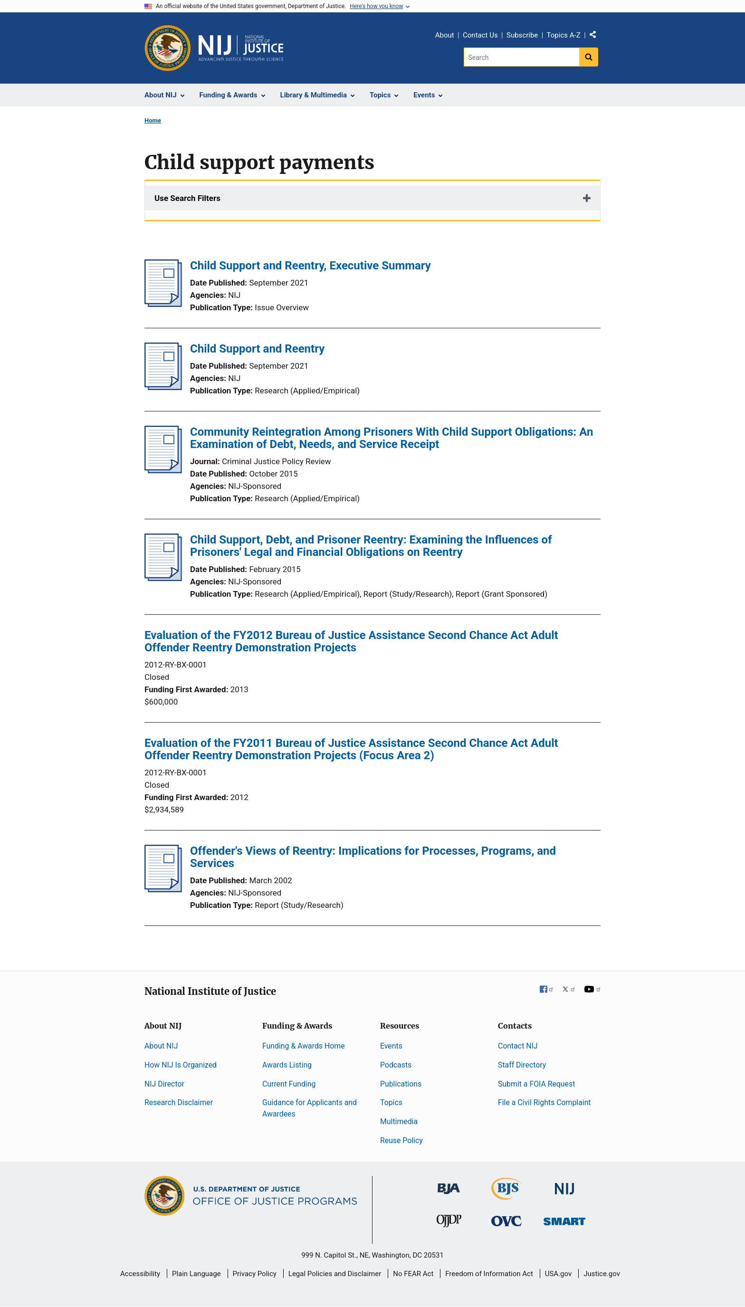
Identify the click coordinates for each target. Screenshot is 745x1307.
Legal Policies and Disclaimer (334, 1273)
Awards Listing (287, 1064)
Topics (391, 1102)
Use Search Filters (187, 198)
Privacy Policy (255, 1273)
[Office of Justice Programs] (167, 48)
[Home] (241, 48)
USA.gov (558, 1273)
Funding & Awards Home (303, 1045)
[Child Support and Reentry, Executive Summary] (163, 304)
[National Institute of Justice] (564, 1184)
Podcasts (395, 1064)
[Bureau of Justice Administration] (449, 1184)
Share (596, 36)
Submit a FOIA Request (536, 1083)
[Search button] (588, 57)
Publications (400, 1083)
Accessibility (140, 1273)
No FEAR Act (413, 1273)
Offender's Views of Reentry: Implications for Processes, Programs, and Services (373, 857)
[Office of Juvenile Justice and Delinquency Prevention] (449, 1223)
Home (152, 120)
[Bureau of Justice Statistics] (506, 1195)
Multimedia (399, 1121)
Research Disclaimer (178, 1102)
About (444, 35)
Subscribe (522, 35)
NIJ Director (164, 1083)
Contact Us (480, 35)
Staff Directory (522, 1064)
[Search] (521, 57)
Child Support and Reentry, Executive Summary (310, 265)
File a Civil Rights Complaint (544, 1102)
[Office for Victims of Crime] (506, 1220)
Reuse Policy (401, 1140)
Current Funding (288, 1083)
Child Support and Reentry (257, 348)
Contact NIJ (518, 1045)
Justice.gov (601, 1273)
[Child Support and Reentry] (163, 387)
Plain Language (196, 1273)
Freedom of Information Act (489, 1273)
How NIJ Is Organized (180, 1064)
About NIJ (161, 1045)
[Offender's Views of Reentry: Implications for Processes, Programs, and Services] (163, 889)
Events (391, 1045)
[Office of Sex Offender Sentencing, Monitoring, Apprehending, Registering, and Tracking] (564, 1218)
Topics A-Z (564, 35)
